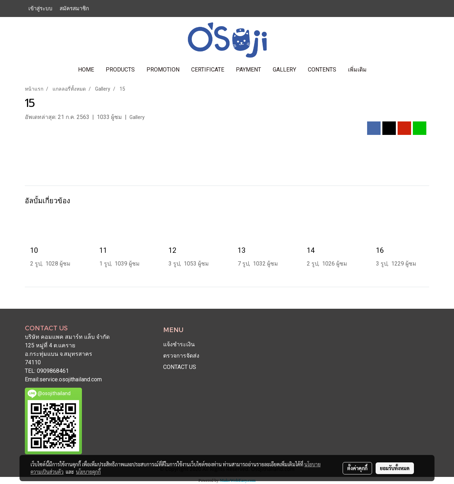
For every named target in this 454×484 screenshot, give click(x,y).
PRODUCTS (120, 69)
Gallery (137, 117)
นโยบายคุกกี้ (88, 471)
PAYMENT (248, 69)
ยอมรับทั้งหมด (395, 468)
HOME (86, 69)
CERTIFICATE (207, 69)
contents (322, 69)
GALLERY (284, 69)
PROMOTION (162, 69)
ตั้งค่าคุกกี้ (357, 468)
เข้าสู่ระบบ (40, 8)
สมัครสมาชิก (74, 8)
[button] (379, 70)
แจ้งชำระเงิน (179, 344)
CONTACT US (179, 367)
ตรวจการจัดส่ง (181, 355)
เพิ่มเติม (357, 69)
